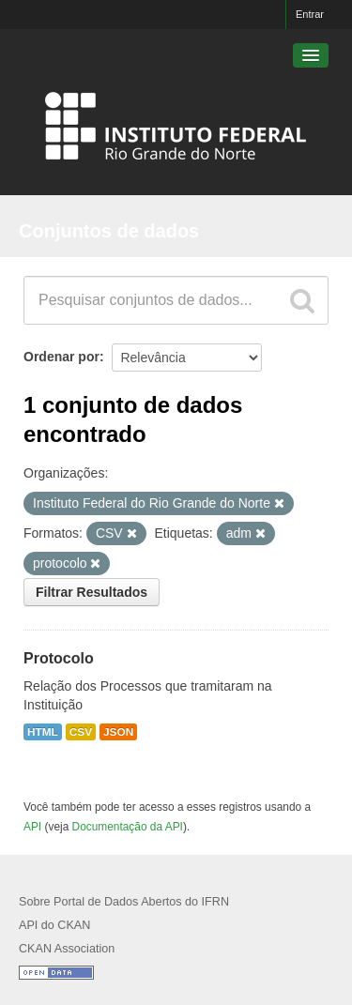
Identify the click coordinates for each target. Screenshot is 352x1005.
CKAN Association (67, 948)
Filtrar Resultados (91, 592)
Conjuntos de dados (109, 231)
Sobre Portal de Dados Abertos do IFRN (124, 901)
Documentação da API (127, 826)
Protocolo (58, 658)
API (32, 826)
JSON (118, 732)
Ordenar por (61, 356)
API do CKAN (54, 925)
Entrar (310, 14)
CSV (80, 732)
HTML (42, 732)
